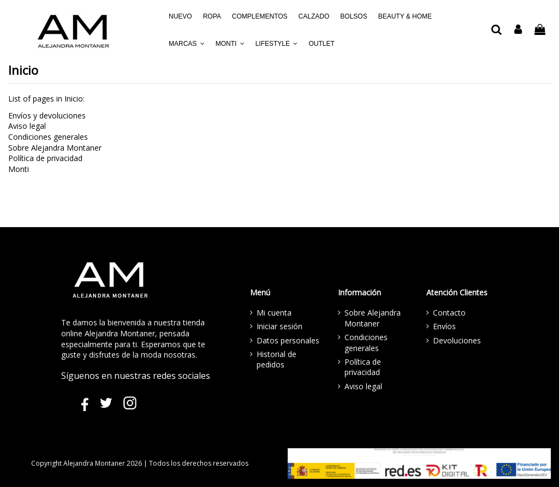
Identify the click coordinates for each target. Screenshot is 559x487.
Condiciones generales (48, 137)
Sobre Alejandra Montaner (55, 147)
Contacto (449, 312)
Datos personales (288, 340)
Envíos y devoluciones (47, 115)
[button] (186, 43)
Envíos (444, 326)
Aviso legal (27, 126)
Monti (18, 169)
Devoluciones (457, 340)
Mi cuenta (274, 312)
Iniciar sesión (279, 326)
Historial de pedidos (276, 359)
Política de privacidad (45, 158)
